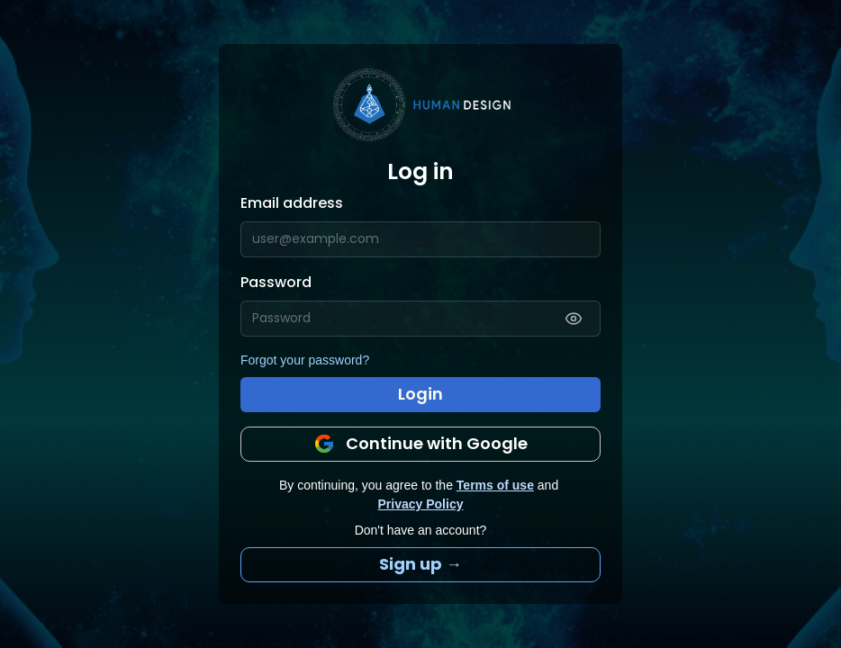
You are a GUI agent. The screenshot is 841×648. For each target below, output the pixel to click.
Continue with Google (420, 443)
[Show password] (573, 318)
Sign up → (420, 564)
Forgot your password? (304, 360)
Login (420, 393)
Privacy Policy (421, 504)
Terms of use (495, 485)
